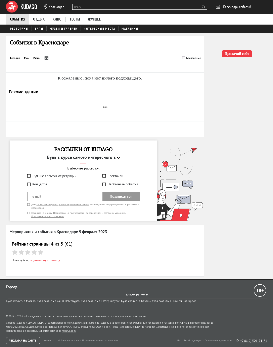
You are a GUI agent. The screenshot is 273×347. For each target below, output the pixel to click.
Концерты (39, 184)
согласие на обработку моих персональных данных (63, 204)
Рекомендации (23, 92)
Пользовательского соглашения (47, 216)
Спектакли (115, 176)
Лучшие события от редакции (54, 176)
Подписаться (121, 196)
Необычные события (122, 184)
